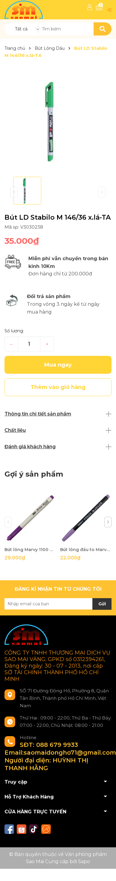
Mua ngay (58, 365)
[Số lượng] (29, 343)
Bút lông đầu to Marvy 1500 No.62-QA (85, 549)
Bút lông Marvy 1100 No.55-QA (30, 549)
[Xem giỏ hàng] (99, 7)
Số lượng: (14, 331)
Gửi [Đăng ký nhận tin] (102, 604)
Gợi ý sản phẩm (33, 474)
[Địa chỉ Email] (58, 603)
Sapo (84, 861)
